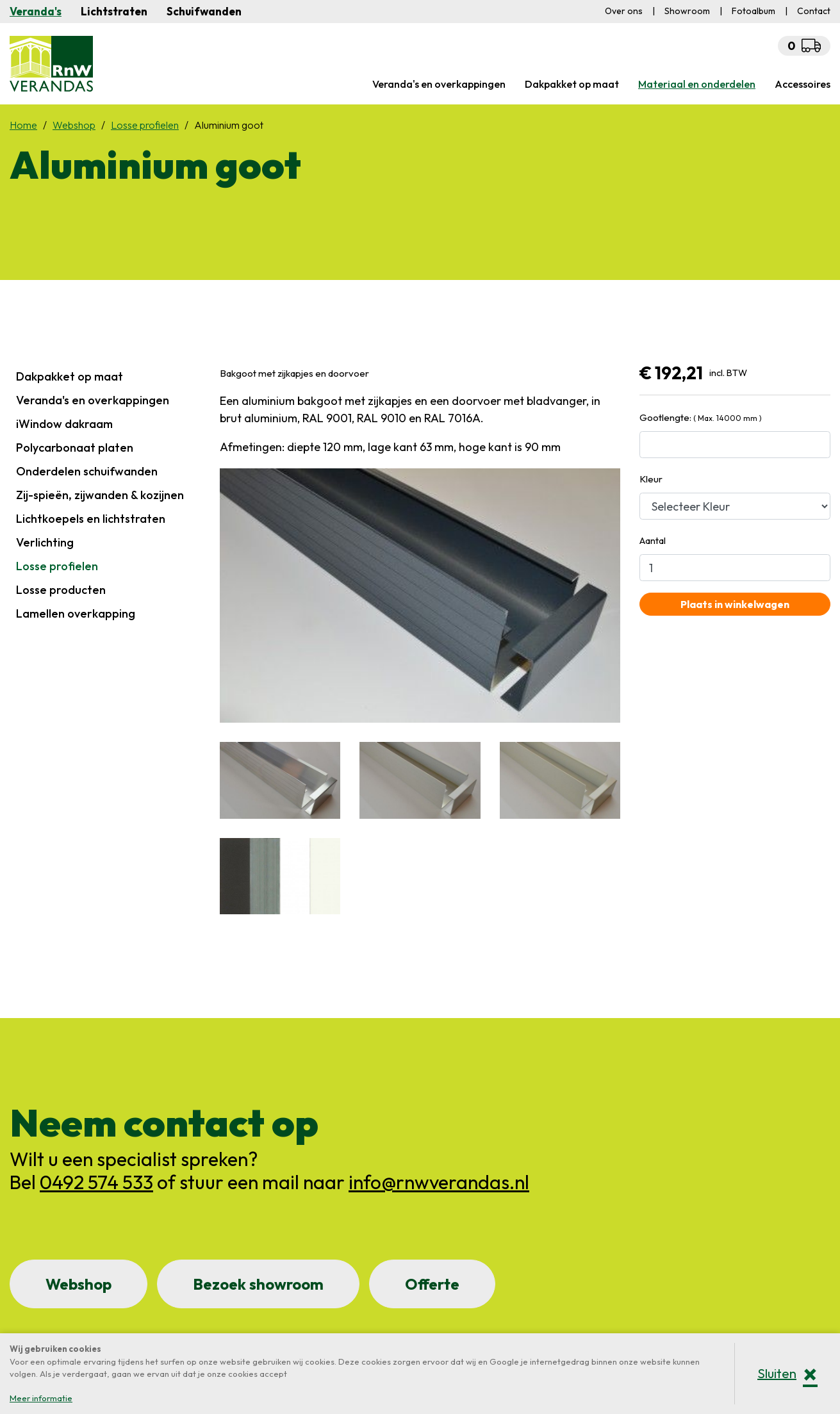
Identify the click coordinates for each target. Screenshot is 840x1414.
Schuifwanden (204, 11)
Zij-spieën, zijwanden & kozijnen (100, 495)
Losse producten (61, 589)
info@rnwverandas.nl (439, 1182)
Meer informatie (41, 1398)
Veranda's (36, 11)
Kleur (651, 479)
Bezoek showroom (258, 1284)
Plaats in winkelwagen (734, 604)
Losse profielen (57, 566)
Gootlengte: (700, 417)
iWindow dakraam (64, 423)
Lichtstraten (114, 11)
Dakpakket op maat (69, 376)
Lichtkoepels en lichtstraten (90, 518)
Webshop (78, 1284)
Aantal (652, 540)
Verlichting (45, 542)
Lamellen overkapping (75, 613)
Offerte (432, 1284)
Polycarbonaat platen (74, 447)
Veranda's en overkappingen (92, 400)
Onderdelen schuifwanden (87, 471)
